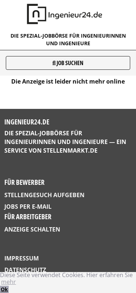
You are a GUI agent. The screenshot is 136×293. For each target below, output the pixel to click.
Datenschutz (25, 270)
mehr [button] (8, 282)
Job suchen (68, 63)
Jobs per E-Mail (27, 207)
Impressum (21, 258)
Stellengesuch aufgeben (44, 195)
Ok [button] (4, 289)
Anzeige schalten (32, 229)
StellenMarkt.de (70, 150)
